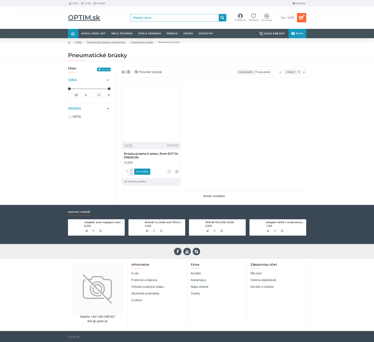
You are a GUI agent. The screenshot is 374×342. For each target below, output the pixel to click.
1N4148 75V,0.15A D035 (219, 222)
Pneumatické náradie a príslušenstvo (106, 42)
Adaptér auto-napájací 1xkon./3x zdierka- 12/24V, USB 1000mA (103, 222)
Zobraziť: (291, 72)
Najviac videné (79, 212)
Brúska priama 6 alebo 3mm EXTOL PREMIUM (151, 155)
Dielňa (78, 42)
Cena (72, 80)
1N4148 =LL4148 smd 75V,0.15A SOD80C (164, 222)
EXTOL (129, 145)
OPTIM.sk (84, 17)
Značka (74, 108)
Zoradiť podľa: (247, 72)
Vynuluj (105, 69)
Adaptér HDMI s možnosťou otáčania (285, 222)
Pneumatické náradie (142, 42)
